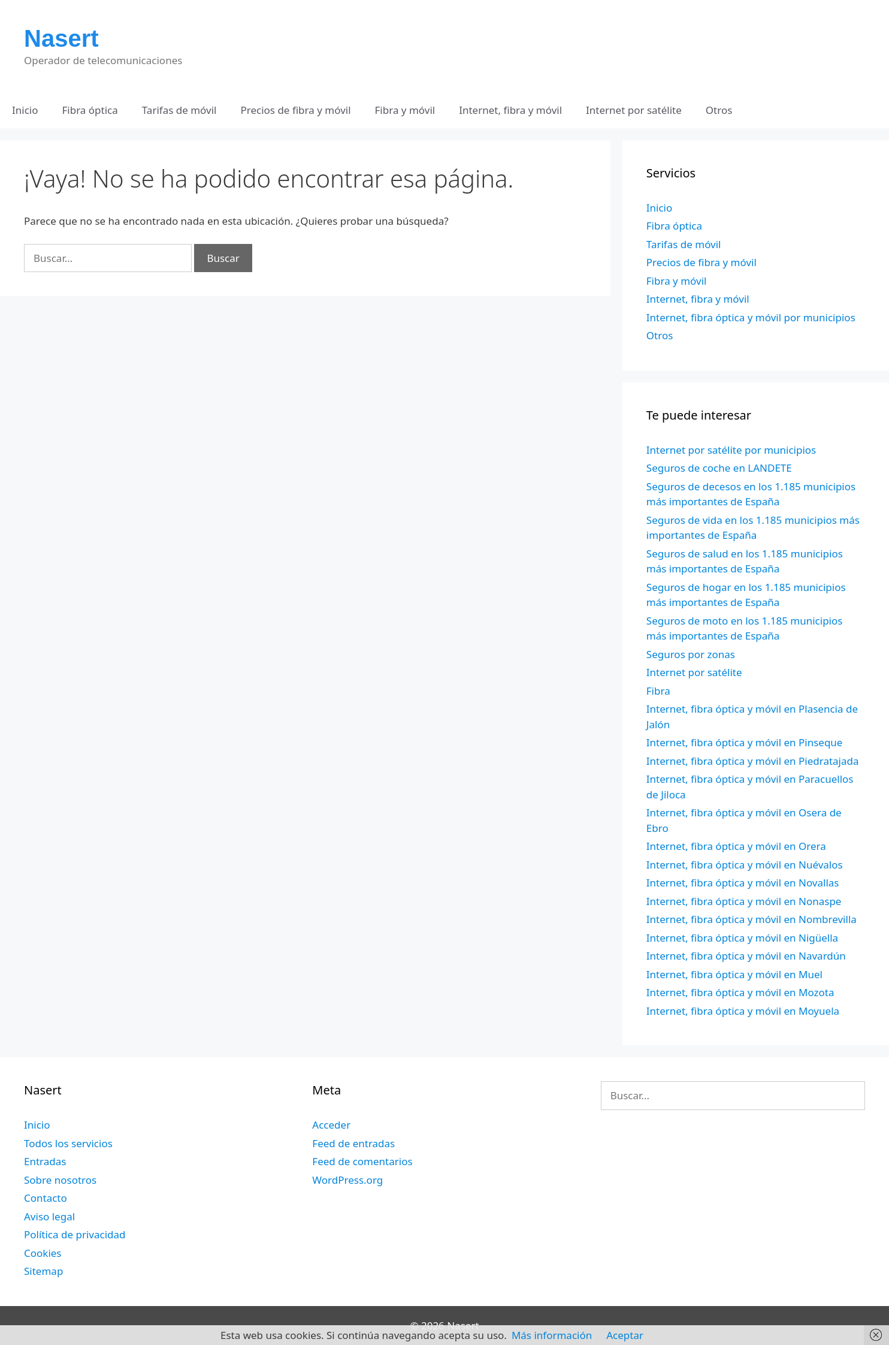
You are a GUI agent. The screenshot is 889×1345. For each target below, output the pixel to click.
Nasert (61, 38)
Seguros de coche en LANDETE (719, 468)
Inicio (25, 110)
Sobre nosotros (60, 1180)
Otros (719, 110)
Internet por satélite (634, 110)
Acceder (331, 1125)
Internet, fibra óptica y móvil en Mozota (740, 992)
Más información (552, 1335)
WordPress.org (347, 1180)
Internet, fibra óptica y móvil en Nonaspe (744, 901)
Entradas (45, 1161)
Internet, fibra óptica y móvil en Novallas (742, 882)
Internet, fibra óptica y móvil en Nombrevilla (751, 919)
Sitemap (43, 1271)
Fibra (658, 691)
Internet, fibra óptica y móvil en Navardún (746, 956)
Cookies (43, 1253)
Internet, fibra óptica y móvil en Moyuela (742, 1011)
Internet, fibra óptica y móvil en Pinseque (744, 742)
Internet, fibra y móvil (510, 110)
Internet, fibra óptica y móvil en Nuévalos (744, 864)
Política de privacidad (74, 1234)
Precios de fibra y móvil (295, 110)
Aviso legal (49, 1216)
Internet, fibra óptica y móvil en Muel (734, 974)
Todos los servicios (68, 1143)
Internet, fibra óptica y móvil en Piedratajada (752, 761)
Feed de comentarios (362, 1161)
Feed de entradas (353, 1143)
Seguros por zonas (690, 654)
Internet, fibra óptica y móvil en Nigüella (742, 938)
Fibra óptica (90, 110)
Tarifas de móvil (179, 110)
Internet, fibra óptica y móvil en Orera (736, 846)
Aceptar (624, 1335)
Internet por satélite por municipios (731, 450)
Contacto (45, 1198)
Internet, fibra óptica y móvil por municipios (750, 317)
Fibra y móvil (405, 110)
